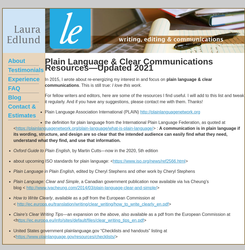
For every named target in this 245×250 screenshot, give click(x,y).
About (16, 61)
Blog (14, 97)
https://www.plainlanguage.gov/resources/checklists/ (65, 236)
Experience (23, 79)
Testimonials (26, 70)
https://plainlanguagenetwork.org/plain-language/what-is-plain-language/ (84, 128)
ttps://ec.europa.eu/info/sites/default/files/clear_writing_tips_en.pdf (81, 220)
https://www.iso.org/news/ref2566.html (149, 161)
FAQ (14, 88)
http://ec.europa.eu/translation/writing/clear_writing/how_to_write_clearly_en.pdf (93, 204)
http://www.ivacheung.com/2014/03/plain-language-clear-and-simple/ (91, 187)
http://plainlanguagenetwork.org (170, 112)
